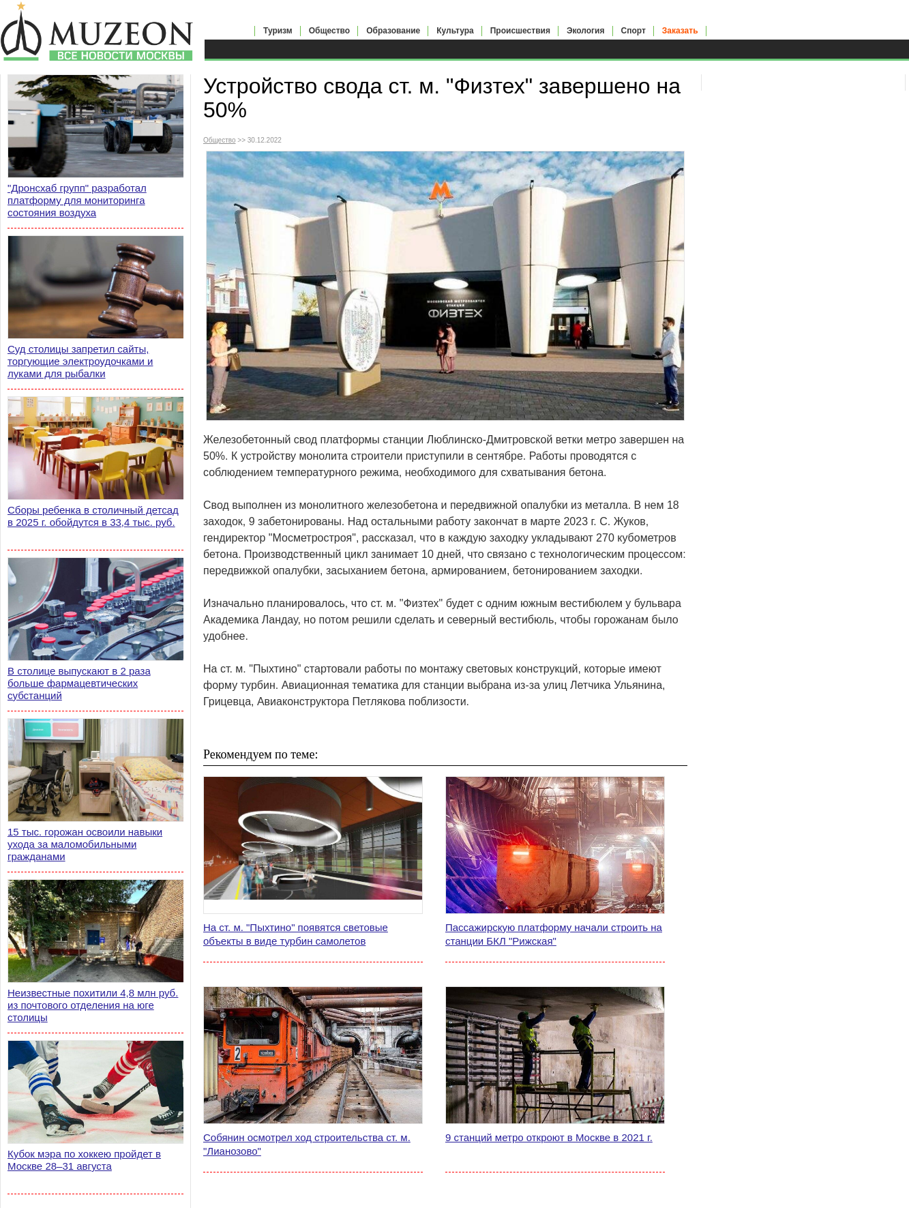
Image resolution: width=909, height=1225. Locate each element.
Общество (330, 30)
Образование (393, 30)
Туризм (278, 30)
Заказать (680, 30)
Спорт (633, 30)
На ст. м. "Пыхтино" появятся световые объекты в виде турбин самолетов (295, 934)
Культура (454, 30)
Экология (586, 30)
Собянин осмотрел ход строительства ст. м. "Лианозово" (307, 1144)
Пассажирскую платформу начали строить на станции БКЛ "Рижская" (553, 934)
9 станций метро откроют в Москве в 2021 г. (549, 1137)
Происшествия (520, 30)
